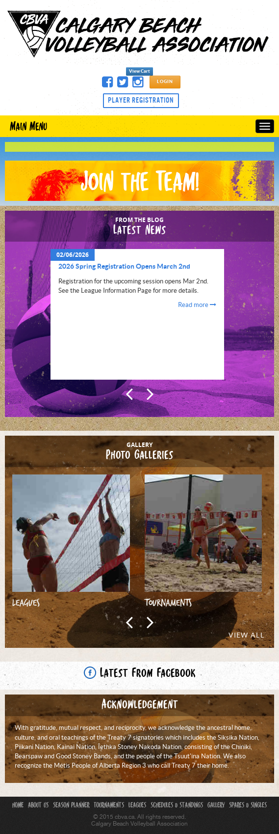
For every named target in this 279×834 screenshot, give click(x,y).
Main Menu (28, 127)
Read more (197, 305)
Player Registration (141, 100)
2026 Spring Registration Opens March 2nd (124, 266)
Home (18, 806)
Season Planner (71, 806)
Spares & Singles (248, 806)
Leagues (137, 806)
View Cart (139, 71)
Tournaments (109, 806)
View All (246, 635)
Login (165, 82)
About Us (38, 806)
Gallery (216, 806)
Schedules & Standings (177, 806)
